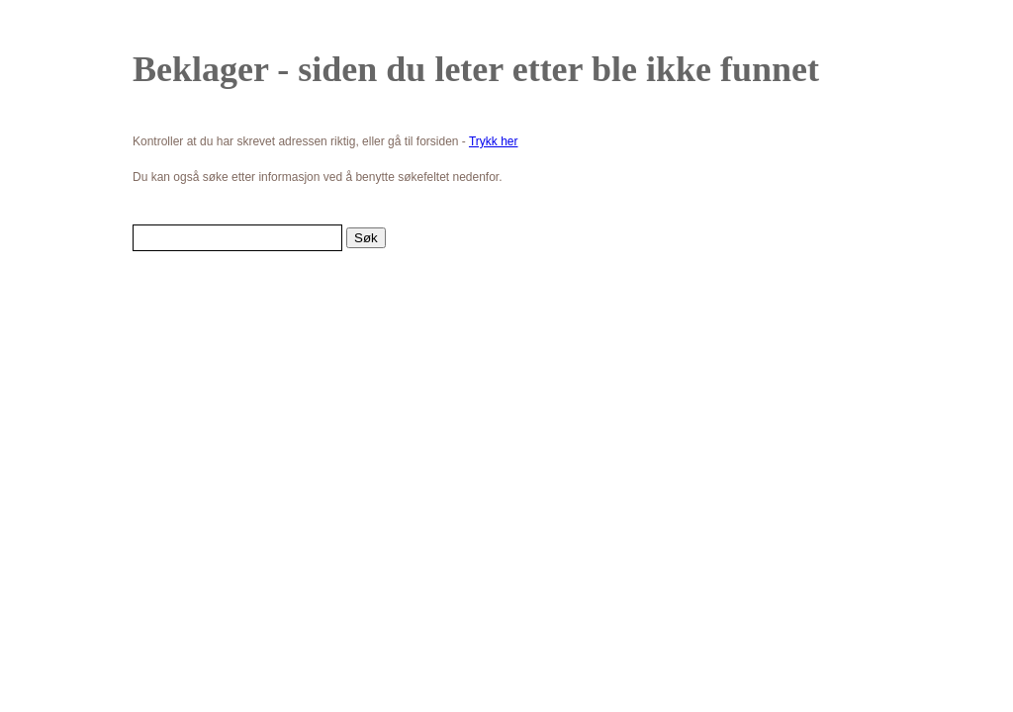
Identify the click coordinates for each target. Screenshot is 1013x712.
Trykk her (493, 141)
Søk (366, 237)
